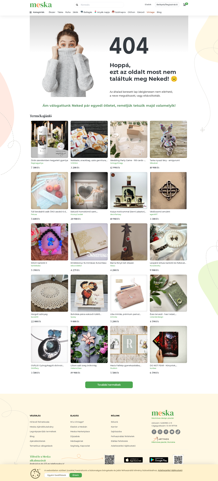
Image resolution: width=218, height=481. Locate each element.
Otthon (131, 12)
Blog (159, 12)
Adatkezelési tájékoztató (123, 446)
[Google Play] (133, 460)
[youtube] (171, 431)
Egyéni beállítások (56, 475)
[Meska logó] (170, 414)
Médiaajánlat (76, 441)
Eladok (148, 4)
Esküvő (140, 12)
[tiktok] (177, 431)
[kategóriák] (38, 12)
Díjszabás (75, 436)
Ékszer (52, 12)
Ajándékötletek (37, 441)
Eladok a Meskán (78, 427)
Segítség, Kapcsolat (80, 446)
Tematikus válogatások (41, 446)
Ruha (67, 12)
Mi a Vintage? (77, 422)
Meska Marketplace (80, 431)
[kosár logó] (184, 4)
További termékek (109, 384)
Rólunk (114, 422)
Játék (75, 12)
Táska (60, 12)
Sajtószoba (116, 431)
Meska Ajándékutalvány (42, 427)
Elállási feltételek (119, 441)
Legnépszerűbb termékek (43, 431)
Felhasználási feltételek (122, 436)
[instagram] (160, 431)
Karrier (114, 427)
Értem (76, 475)
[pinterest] (166, 431)
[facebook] (154, 431)
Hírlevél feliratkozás (39, 422)
